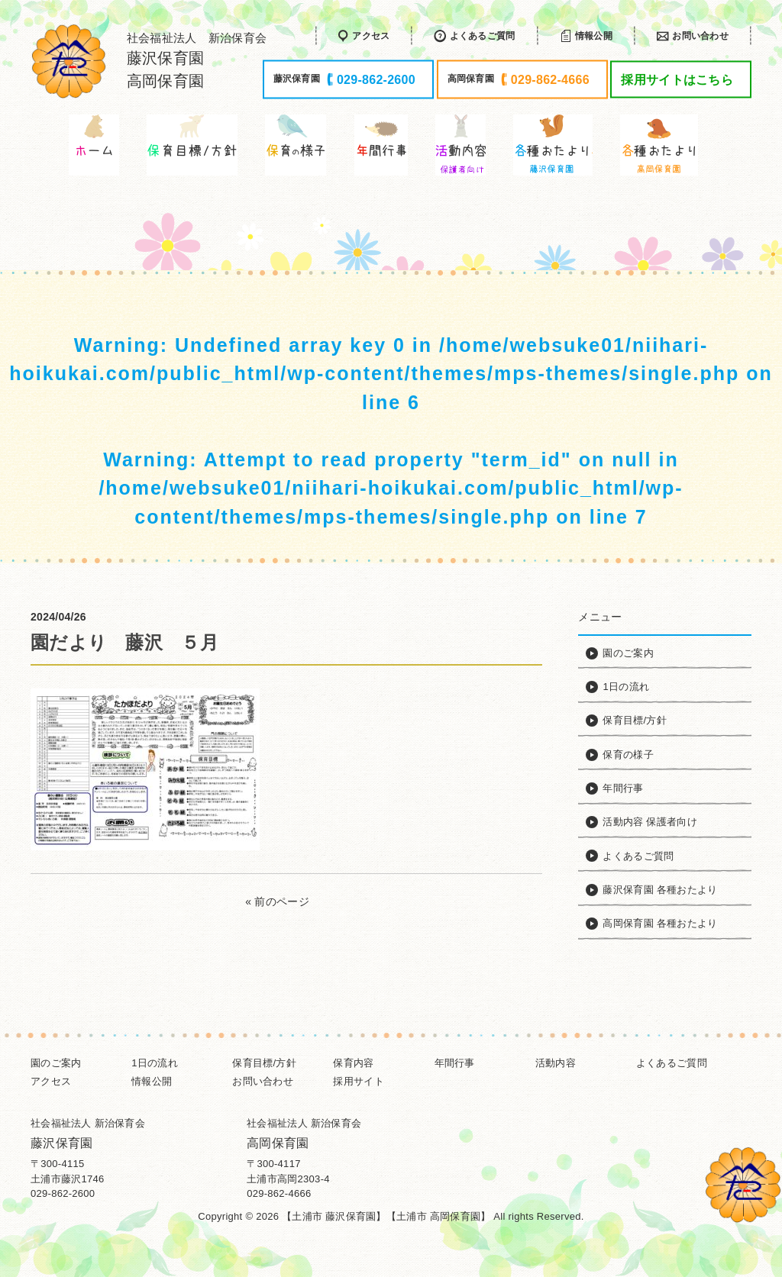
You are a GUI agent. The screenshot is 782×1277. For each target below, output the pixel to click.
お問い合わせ (262, 1081)
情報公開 (151, 1081)
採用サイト (358, 1081)
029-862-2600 (63, 1193)
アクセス (51, 1081)
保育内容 (353, 1063)
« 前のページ (277, 901)
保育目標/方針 (264, 1063)
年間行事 (455, 1063)
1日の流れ (154, 1063)
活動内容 (555, 1063)
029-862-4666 (279, 1193)
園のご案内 (56, 1063)
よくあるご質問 (671, 1063)
